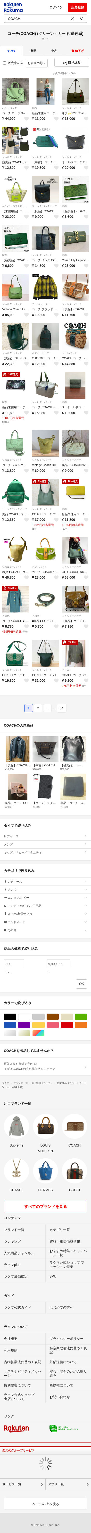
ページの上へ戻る (45, 1504)
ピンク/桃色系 (58, 1025)
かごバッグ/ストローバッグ (15, 206)
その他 (5, 616)
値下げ (77, 51)
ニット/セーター (41, 304)
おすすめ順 (36, 63)
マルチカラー (44, 1033)
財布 (34, 108)
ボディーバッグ (40, 353)
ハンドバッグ (9, 108)
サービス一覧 (11, 1484)
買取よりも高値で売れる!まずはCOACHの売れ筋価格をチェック (45, 1066)
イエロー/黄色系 (44, 1025)
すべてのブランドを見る (45, 1207)
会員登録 (77, 7)
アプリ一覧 (56, 1484)
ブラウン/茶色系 (58, 1017)
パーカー (67, 670)
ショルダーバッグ (71, 108)
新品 (33, 51)
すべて (11, 51)
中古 (54, 51)
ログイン (56, 7)
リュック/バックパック (44, 206)
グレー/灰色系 (44, 1017)
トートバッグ (69, 353)
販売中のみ (13, 63)
